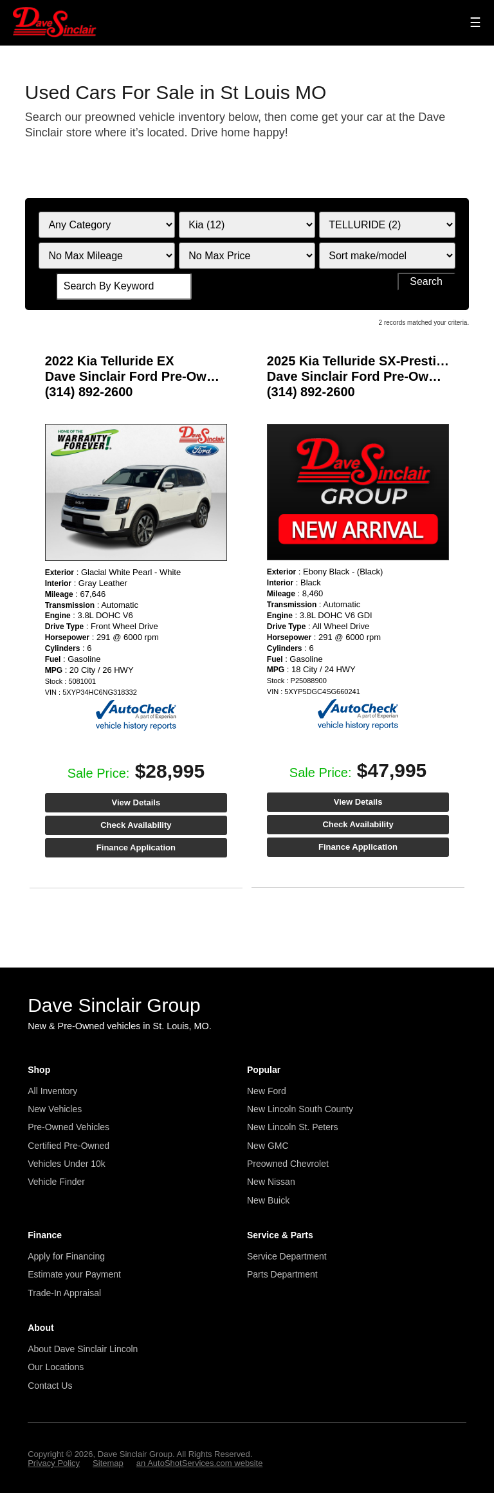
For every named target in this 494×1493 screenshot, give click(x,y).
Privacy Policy (54, 1463)
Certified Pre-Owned (68, 1145)
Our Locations (56, 1367)
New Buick (268, 1200)
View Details (136, 802)
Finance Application (136, 847)
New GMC (268, 1145)
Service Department (287, 1256)
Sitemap (108, 1463)
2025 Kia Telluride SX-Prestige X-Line (380, 361)
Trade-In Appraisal (64, 1293)
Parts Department (282, 1274)
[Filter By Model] (387, 225)
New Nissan (271, 1182)
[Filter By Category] (106, 225)
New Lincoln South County (300, 1109)
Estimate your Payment (74, 1274)
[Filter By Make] (247, 225)
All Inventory (52, 1091)
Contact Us (50, 1385)
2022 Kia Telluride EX (109, 361)
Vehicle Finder (56, 1182)
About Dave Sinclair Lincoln (83, 1349)
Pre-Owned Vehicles (68, 1127)
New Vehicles (55, 1109)
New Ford (266, 1091)
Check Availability (135, 825)
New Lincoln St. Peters (292, 1127)
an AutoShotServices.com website (199, 1463)
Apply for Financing (66, 1256)
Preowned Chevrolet (288, 1164)
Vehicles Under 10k (66, 1164)
